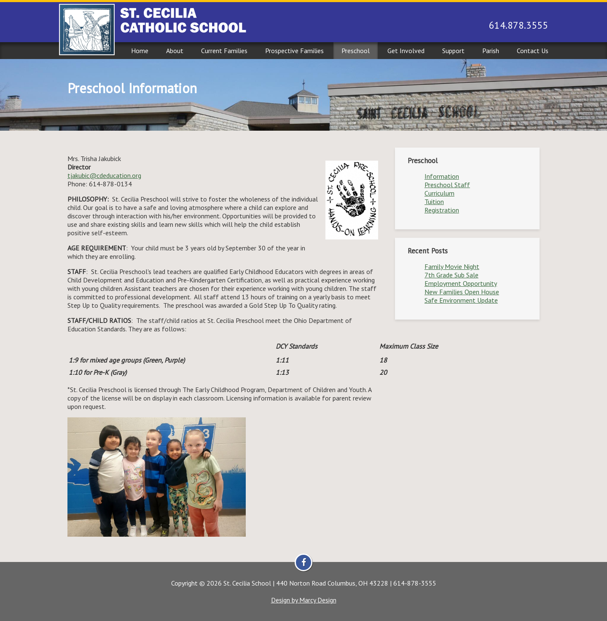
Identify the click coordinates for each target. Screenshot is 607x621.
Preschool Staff (447, 184)
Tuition (434, 201)
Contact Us (532, 50)
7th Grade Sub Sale (451, 275)
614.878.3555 (518, 25)
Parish (490, 50)
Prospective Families (294, 50)
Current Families (224, 50)
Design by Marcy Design (303, 600)
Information (441, 176)
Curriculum (439, 193)
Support (453, 50)
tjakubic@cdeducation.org (104, 175)
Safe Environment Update (461, 300)
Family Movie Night (451, 266)
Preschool (355, 50)
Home (139, 50)
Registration (441, 210)
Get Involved (405, 50)
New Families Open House (461, 292)
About (174, 50)
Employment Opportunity (460, 283)
